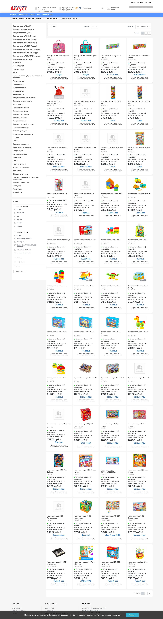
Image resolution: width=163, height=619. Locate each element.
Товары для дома (47, 14)
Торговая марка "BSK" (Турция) (24, 36)
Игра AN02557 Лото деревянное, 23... (54, 102)
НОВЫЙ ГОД (17, 192)
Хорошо (132, 615)
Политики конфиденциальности (109, 615)
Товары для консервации (22, 101)
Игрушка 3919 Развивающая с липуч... (112, 148)
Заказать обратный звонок (140, 7)
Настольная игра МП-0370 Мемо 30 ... (110, 562)
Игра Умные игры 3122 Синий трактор (85, 148)
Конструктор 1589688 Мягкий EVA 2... (111, 194)
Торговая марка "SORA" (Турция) (25, 39)
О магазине (50, 604)
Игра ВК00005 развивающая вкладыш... (84, 102)
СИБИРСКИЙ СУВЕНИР (24, 250)
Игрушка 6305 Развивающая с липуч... (139, 148)
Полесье (113, 259)
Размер (19, 258)
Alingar (19, 209)
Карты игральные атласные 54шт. (84, 194)
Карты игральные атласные (57, 194)
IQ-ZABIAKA (20, 213)
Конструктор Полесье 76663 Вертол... (84, 286)
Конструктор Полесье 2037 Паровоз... (110, 240)
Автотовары (17, 189)
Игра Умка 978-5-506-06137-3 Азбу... (139, 102)
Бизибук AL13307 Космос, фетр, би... (85, 56)
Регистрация (115, 7)
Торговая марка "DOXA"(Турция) (25, 43)
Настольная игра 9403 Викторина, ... (136, 516)
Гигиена (32, 14)
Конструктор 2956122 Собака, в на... (58, 240)
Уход (38, 14)
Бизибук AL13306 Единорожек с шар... (58, 56)
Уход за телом (18, 91)
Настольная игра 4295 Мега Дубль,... (57, 470)
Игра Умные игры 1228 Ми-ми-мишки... (58, 148)
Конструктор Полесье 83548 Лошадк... (138, 332)
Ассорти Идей (50, 611)
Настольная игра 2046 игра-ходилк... (111, 424)
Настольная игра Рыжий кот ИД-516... (138, 562)
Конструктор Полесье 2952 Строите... (137, 240)
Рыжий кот (59, 120)
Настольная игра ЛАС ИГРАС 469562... (84, 562)
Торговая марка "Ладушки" (23, 59)
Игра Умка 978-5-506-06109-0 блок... (112, 102)
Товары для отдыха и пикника (24, 98)
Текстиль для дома (20, 131)
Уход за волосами (19, 88)
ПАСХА (16, 141)
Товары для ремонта (20, 144)
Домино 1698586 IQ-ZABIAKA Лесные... (111, 56)
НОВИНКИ (17, 63)
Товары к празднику (20, 111)
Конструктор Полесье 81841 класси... (84, 332)
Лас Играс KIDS (112, 535)
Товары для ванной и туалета (24, 124)
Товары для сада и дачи (22, 33)
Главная (15, 604)
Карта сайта (49, 608)
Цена (18, 266)
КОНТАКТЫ (148, 2)
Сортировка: (130, 26)
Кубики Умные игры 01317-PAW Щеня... (139, 378)
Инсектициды (18, 104)
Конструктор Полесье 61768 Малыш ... (57, 286)
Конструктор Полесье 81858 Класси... (111, 332)
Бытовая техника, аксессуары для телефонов (25, 178)
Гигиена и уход (18, 84)
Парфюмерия (18, 151)
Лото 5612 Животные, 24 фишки (58, 424)
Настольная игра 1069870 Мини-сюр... (83, 424)
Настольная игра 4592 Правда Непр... (85, 470)
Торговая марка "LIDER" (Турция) (25, 46)
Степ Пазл (86, 443)
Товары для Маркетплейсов (23, 29)
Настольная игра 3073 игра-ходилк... (138, 424)
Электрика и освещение (22, 147)
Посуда (16, 137)
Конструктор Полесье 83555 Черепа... (57, 378)
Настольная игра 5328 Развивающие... (55, 516)
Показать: (87, 26)
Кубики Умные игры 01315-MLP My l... (85, 378)
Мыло (15, 73)
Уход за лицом (18, 94)
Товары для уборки (20, 118)
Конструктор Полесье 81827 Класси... (57, 332)
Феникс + (85, 535)
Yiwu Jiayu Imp (21, 242)
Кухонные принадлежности (23, 134)
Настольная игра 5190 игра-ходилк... (138, 470)
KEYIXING (19, 219)
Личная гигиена (18, 81)
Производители (22, 232)
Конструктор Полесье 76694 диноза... (111, 286)
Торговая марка (22, 207)
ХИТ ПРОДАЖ (18, 66)
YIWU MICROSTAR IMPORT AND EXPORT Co (26, 246)
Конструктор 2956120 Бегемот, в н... (139, 194)
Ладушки (86, 213)
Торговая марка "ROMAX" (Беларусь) (26, 56)
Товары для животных (21, 183)
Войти (113, 9)
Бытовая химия (23, 14)
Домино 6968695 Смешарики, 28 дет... (139, 56)
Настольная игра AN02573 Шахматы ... (56, 562)
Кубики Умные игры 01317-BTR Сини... (112, 378)
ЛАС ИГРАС (85, 581)
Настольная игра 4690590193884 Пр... (108, 470)
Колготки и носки (19, 164)
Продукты (17, 186)
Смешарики (139, 74)
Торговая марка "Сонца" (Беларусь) (26, 53)
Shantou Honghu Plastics (24, 238)
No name (19, 223)
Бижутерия (17, 157)
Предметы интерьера (21, 128)
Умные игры (59, 167)
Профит (59, 442)
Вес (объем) (20, 262)
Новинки (13, 14)
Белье (15, 161)
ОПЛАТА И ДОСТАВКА (137, 2)
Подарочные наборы (21, 108)
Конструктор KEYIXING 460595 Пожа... (85, 240)
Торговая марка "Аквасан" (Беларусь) (26, 49)
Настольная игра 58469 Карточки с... (82, 516)
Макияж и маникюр (20, 154)
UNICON (19, 226)
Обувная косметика (20, 174)
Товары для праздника (21, 114)
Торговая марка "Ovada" (22, 26)
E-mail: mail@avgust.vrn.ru (91, 610)
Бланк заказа (16, 608)
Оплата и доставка (18, 611)
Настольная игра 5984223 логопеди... (110, 516)
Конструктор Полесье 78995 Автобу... (138, 286)
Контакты (86, 604)
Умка (112, 120)
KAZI (18, 216)
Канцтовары (17, 171)
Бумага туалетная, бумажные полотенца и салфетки (28, 77)
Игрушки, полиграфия (21, 167)
